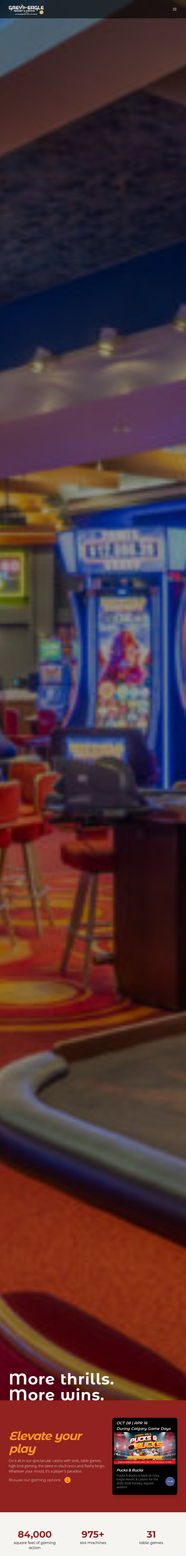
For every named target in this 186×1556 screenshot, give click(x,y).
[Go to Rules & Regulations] (144, 1456)
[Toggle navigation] (175, 9)
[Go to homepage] (26, 9)
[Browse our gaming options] (40, 1480)
